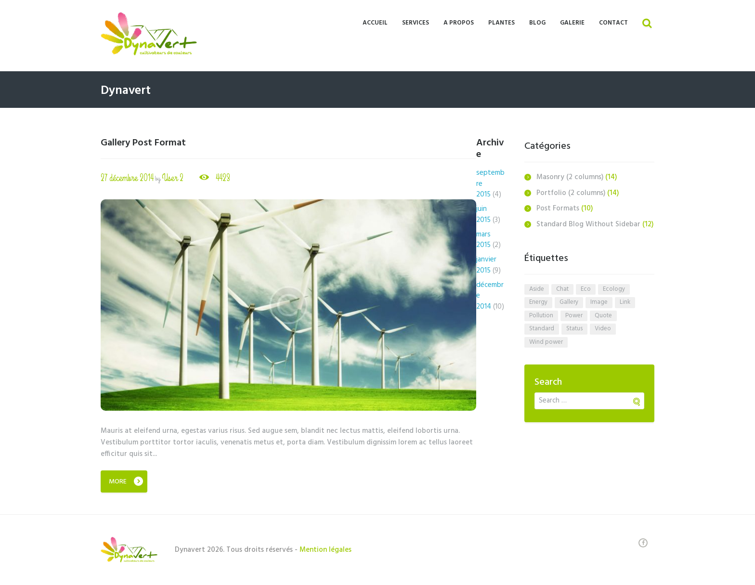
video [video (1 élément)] (603, 329)
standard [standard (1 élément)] (541, 329)
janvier (486, 265)
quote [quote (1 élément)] (603, 316)
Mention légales (325, 550)
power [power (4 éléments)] (574, 316)
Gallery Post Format (143, 143)
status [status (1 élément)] (574, 329)
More (118, 481)
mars (483, 240)
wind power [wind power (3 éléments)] (546, 342)
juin (483, 214)
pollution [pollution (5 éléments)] (541, 316)
